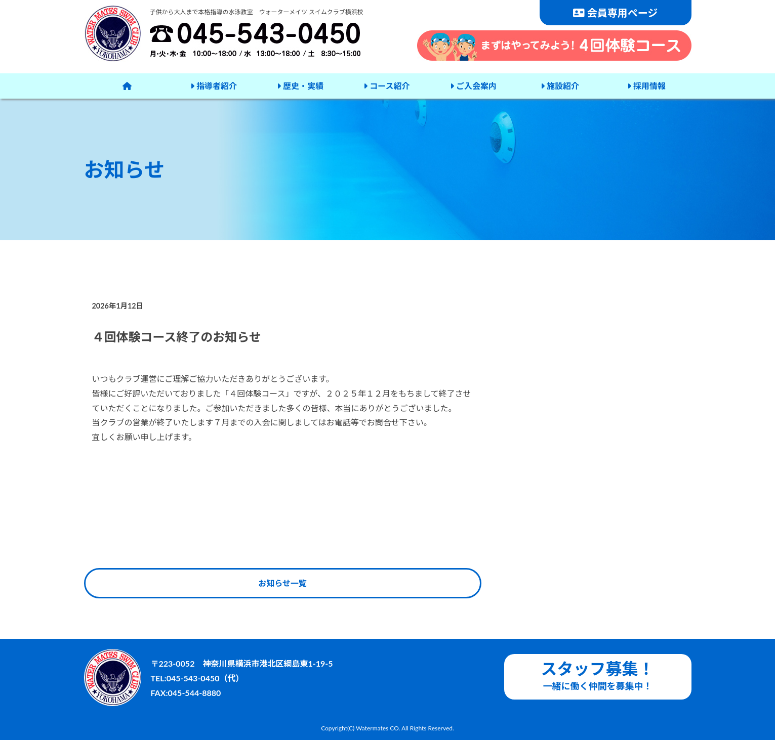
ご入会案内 (473, 86)
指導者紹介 (213, 86)
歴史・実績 (300, 86)
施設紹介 (560, 86)
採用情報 (646, 86)
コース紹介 (386, 86)
